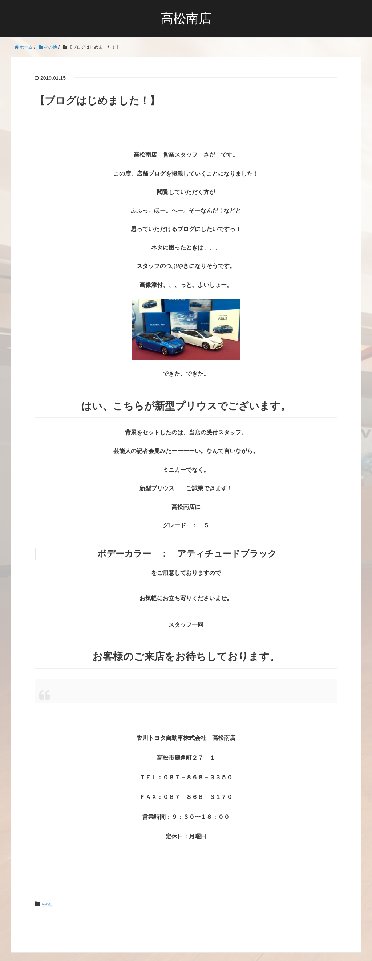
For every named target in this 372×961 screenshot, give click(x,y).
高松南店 (186, 18)
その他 (50, 904)
